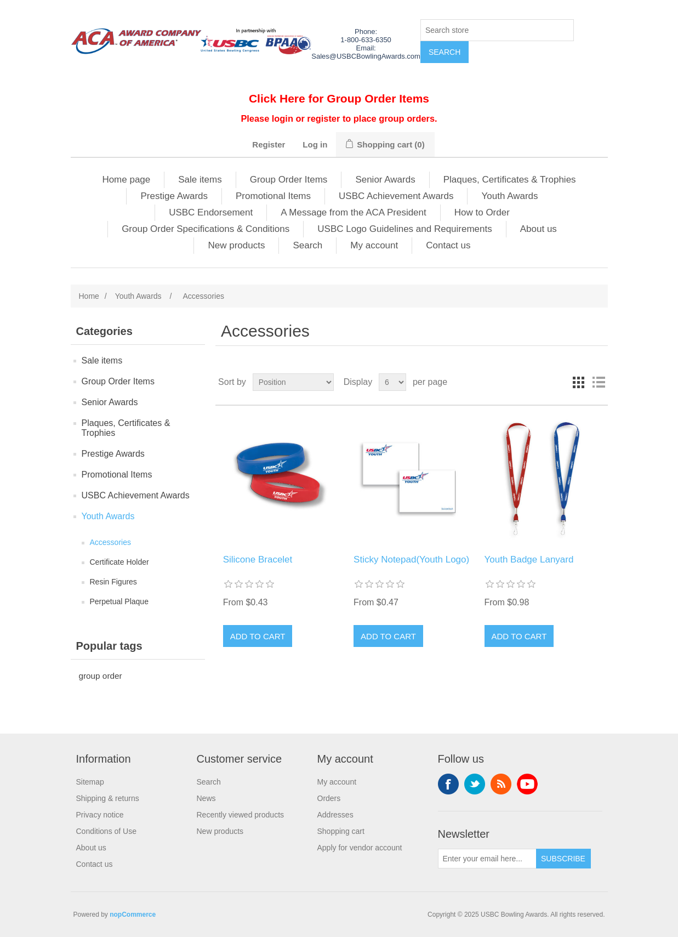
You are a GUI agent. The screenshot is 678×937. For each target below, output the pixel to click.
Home (89, 296)
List (598, 382)
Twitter (474, 784)
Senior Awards (385, 179)
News (206, 798)
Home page (126, 179)
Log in (315, 144)
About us (538, 229)
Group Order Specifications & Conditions (205, 229)
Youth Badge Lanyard (529, 559)
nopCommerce (133, 914)
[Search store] (497, 30)
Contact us (448, 245)
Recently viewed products (240, 814)
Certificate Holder (119, 562)
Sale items (199, 179)
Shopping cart (340, 831)
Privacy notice (100, 814)
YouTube (527, 784)
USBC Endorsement (211, 212)
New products (236, 245)
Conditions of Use (106, 831)
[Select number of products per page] (392, 382)
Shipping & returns (107, 798)
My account (374, 245)
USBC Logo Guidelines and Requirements (404, 229)
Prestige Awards (174, 196)
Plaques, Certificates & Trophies (509, 179)
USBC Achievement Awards (396, 196)
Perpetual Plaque (119, 601)
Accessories (110, 542)
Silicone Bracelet (258, 559)
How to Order (482, 212)
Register (268, 144)
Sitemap (90, 781)
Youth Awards (509, 196)
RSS (501, 784)
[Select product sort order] (293, 382)
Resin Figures (113, 581)
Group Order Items (289, 179)
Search (307, 245)
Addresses (335, 814)
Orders (329, 798)
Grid (578, 382)
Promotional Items (273, 196)
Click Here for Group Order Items (339, 98)
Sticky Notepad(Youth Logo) (411, 559)
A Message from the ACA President (353, 212)
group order (100, 675)
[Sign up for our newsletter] (487, 858)
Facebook (448, 784)
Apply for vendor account (359, 847)
